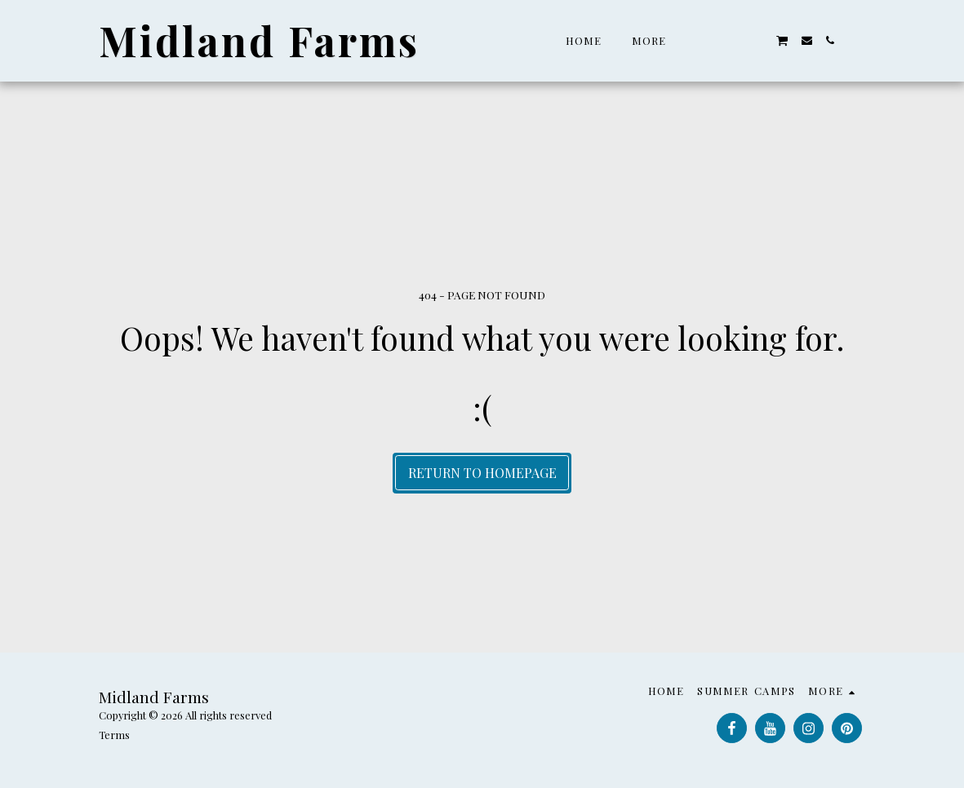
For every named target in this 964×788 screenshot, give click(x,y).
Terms (114, 735)
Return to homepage (482, 472)
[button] (711, 40)
